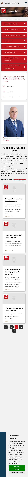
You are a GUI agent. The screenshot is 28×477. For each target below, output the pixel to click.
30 (21, 327)
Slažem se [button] (16, 466)
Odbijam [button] (17, 469)
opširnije (21, 163)
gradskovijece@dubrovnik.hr (14, 97)
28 (11, 327)
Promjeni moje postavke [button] (17, 472)
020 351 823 (10, 86)
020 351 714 (10, 91)
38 (14, 331)
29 (16, 327)
